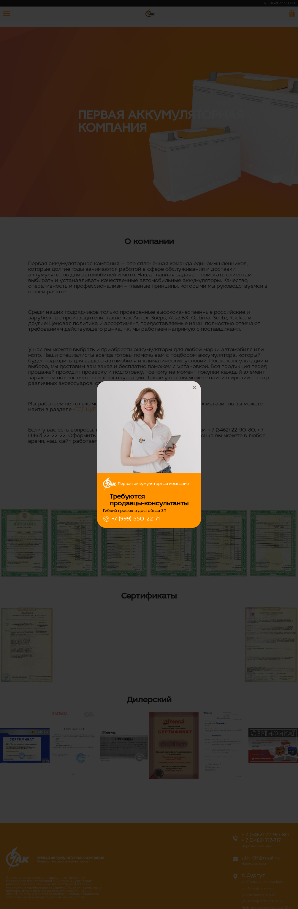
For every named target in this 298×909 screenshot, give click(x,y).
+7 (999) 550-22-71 (136, 519)
